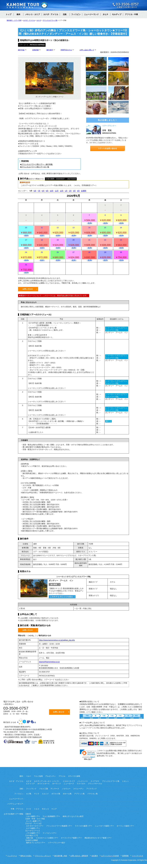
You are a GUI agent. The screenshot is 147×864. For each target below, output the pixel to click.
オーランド (56, 784)
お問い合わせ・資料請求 (79, 856)
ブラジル (61, 776)
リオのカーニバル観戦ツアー (47, 838)
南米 (18, 14)
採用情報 (125, 856)
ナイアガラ (95, 781)
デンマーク (55, 789)
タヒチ (105, 14)
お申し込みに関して (87, 50)
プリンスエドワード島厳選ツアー (59, 826)
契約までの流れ (26, 856)
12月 (61, 191)
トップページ (12, 856)
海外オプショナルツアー (35, 843)
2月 (70, 191)
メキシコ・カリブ (32, 14)
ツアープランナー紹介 (56, 843)
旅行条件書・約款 (60, 856)
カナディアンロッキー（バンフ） (47, 781)
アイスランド (91, 789)
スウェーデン (78, 789)
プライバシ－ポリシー (43, 856)
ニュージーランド (91, 14)
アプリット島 (79, 794)
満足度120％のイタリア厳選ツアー (98, 838)
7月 (39, 191)
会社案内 (94, 856)
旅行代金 (21, 50)
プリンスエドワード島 (110, 781)
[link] (88, 753)
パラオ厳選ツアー (33, 833)
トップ (8, 14)
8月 (43, 191)
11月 (56, 191)
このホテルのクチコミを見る (62, 596)
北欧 (65, 14)
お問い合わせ (28, 289)
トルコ (36, 809)
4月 (78, 191)
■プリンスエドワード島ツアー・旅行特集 (36, 164)
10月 (51, 191)
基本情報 (55, 584)
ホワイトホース (43, 784)
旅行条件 (50, 50)
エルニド (45, 794)
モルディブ (116, 14)
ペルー (28, 776)
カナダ (28, 781)
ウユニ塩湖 (38, 776)
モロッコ (45, 809)
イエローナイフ (69, 781)
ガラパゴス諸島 (74, 776)
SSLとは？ (88, 759)
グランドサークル (95, 784)
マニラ (36, 794)
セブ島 (28, 794)
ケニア (54, 809)
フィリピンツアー (50, 833)
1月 (66, 191)
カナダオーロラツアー (34, 826)
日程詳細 (35, 50)
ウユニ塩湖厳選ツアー (51, 816)
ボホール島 (67, 794)
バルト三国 (43, 789)
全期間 (83, 191)
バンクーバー (83, 781)
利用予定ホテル (66, 50)
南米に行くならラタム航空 (73, 816)
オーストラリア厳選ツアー (71, 838)
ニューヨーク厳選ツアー (104, 826)
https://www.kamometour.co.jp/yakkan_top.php (57, 640)
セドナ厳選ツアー (33, 828)
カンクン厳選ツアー (34, 821)
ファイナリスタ (137, 856)
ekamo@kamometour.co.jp (49, 662)
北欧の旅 (29, 838)
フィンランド (31, 789)
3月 (74, 191)
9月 (47, 191)
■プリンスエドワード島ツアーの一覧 (34, 167)
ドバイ (28, 809)
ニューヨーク (69, 784)
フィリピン (76, 14)
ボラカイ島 (55, 794)
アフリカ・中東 (131, 14)
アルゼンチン (50, 776)
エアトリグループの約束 (110, 856)
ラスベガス (81, 784)
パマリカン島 (92, 794)
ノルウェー (66, 789)
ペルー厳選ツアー (33, 816)
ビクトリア (30, 784)
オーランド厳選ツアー (125, 826)
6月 (35, 191)
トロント (125, 781)
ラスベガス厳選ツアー (83, 826)
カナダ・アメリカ (50, 14)
